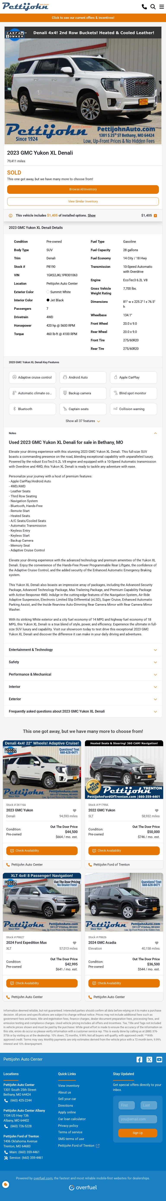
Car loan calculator (72, 1119)
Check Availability (24, 850)
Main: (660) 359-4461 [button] (22, 1152)
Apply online (67, 1112)
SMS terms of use (71, 1139)
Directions (65, 1106)
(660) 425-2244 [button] (18, 1100)
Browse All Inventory (83, 189)
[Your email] (137, 1119)
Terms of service (70, 1132)
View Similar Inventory (83, 201)
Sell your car (67, 1099)
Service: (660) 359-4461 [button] (23, 1157)
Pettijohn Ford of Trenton (78, 1145)
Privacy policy (68, 1126)
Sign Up (138, 1133)
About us (64, 1092)
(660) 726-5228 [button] (18, 1126)
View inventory (68, 1086)
